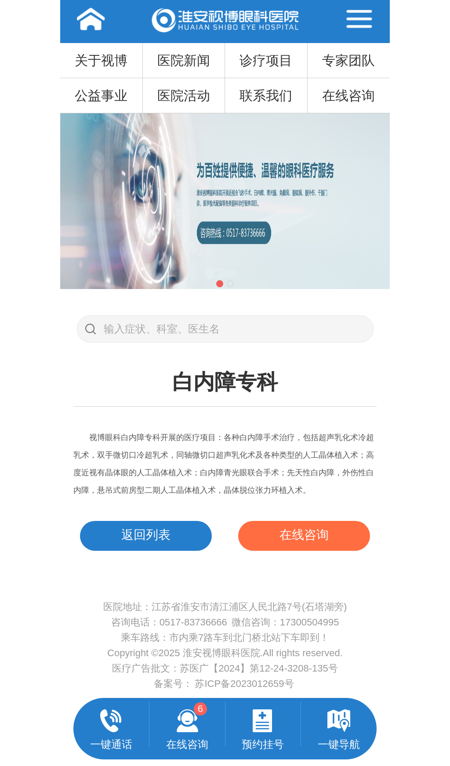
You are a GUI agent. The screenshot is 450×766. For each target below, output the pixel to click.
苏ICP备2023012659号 (244, 683)
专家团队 (348, 60)
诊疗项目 (266, 60)
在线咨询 (348, 95)
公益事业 (101, 95)
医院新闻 (183, 60)
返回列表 (146, 535)
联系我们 (266, 95)
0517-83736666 (193, 622)
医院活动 (183, 95)
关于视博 (101, 60)
